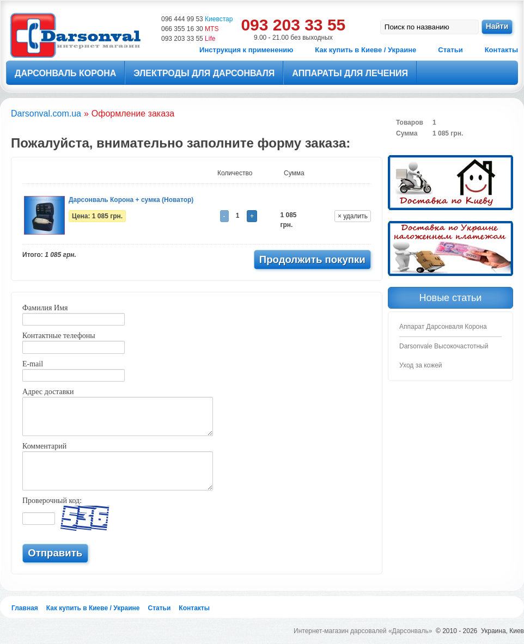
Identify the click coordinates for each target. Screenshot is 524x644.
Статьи (450, 50)
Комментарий (44, 446)
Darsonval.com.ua (46, 113)
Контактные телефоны (58, 336)
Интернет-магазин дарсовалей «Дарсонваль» (363, 631)
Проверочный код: (52, 500)
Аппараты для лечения (350, 73)
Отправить (55, 553)
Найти (497, 26)
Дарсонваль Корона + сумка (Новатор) (131, 200)
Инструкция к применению (246, 50)
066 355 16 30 (189, 29)
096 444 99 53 (197, 19)
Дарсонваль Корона (65, 73)
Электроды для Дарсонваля (204, 73)
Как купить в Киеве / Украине (365, 50)
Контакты (501, 50)
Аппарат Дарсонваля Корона (443, 326)
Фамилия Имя (45, 308)
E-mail (32, 364)
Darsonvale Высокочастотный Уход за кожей (443, 355)
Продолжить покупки (312, 259)
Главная (24, 608)
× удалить (353, 216)
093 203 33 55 (188, 38)
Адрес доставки (48, 392)
